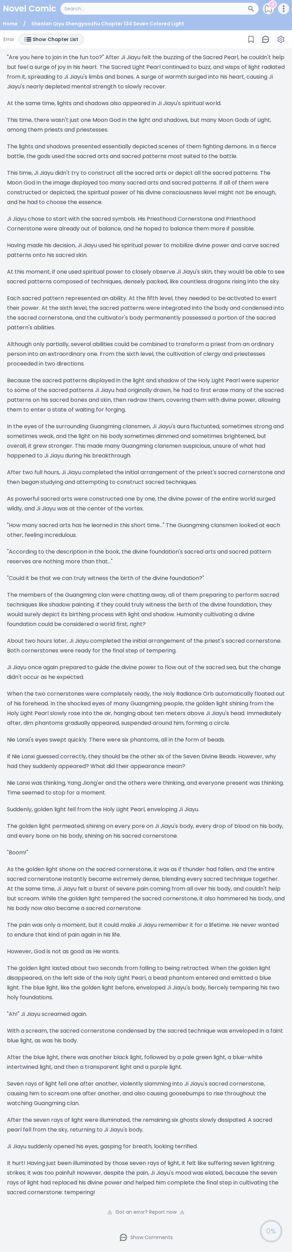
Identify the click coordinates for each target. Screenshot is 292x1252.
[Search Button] (253, 9)
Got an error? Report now (146, 1211)
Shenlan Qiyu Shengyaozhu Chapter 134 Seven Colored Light (107, 23)
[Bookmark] (251, 39)
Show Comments (146, 1237)
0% (271, 1231)
